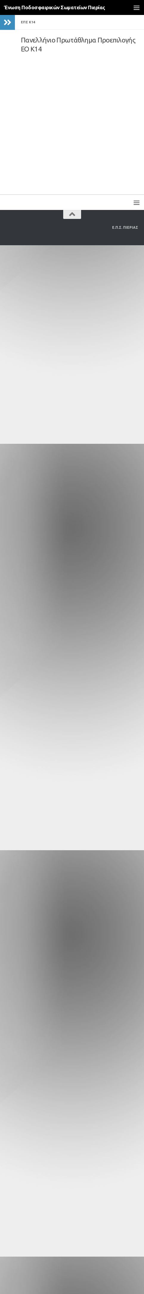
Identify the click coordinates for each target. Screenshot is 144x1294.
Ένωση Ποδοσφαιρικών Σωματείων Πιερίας (54, 7)
